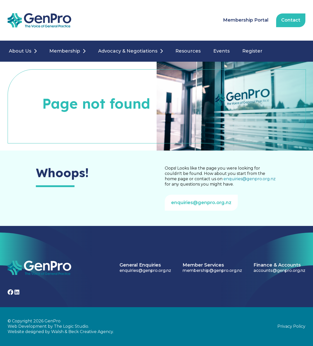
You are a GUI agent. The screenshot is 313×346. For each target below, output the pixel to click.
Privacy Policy (291, 326)
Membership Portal (246, 20)
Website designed (26, 331)
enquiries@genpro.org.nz (249, 178)
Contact (290, 20)
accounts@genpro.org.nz (279, 270)
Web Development (27, 326)
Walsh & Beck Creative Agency (82, 331)
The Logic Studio (71, 326)
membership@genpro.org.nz (212, 270)
